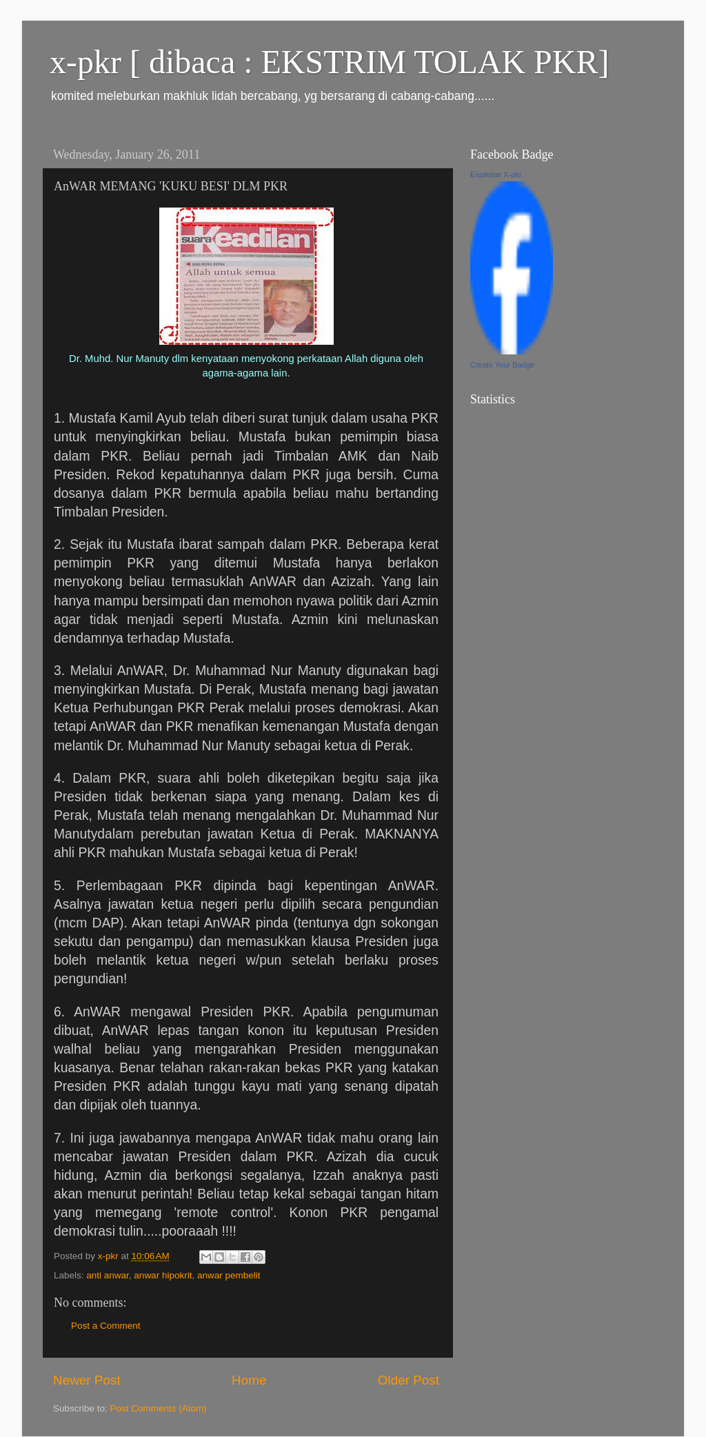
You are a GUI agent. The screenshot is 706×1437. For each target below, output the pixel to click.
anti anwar (107, 1275)
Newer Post (87, 1380)
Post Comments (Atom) (158, 1408)
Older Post (408, 1380)
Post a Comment (106, 1325)
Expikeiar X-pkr (496, 174)
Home (249, 1380)
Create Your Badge (502, 365)
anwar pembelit (229, 1275)
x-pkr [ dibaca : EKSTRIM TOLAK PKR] (329, 61)
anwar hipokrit (163, 1275)
